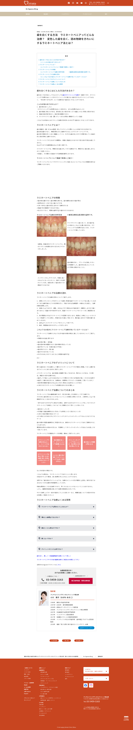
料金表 (25, 685)
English (26, 693)
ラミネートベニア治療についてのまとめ (52, 82)
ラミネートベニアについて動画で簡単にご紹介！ (57, 67)
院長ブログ (67, 668)
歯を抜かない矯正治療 (46, 689)
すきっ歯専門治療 (45, 691)
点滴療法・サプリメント (45, 711)
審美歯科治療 (44, 672)
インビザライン (65, 14)
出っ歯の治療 (44, 693)
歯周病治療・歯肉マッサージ (48, 700)
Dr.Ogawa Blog (32, 9)
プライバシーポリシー (29, 698)
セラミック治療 (44, 674)
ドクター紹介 (27, 672)
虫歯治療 (41, 704)
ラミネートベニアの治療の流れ (49, 74)
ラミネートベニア (45, 676)
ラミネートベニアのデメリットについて (52, 79)
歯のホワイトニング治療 (71, 95)
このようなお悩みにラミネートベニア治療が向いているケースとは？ (64, 77)
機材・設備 (27, 674)
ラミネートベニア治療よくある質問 (51, 84)
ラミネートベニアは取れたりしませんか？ (55, 506)
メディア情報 (27, 678)
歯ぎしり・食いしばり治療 (45, 708)
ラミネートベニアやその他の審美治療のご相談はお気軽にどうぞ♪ (58, 560)
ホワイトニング (44, 683)
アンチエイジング (87, 14)
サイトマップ (27, 700)
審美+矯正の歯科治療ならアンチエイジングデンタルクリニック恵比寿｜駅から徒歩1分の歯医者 (51, 656)
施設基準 (26, 676)
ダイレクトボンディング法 (47, 678)
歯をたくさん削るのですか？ (50, 528)
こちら (58, 565)
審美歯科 (28, 14)
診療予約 (26, 689)
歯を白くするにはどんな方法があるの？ (52, 60)
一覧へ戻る (66, 640)
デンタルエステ (43, 713)
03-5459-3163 (54, 579)
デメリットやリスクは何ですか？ (52, 549)
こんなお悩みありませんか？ (51, 62)
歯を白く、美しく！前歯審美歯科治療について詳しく (54, 556)
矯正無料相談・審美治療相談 (80, 580)
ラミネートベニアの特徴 (47, 69)
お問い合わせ (27, 691)
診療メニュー (42, 668)
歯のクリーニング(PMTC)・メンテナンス (51, 698)
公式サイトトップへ (86, 628)
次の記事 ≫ (79, 640)
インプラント (42, 706)
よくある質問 (27, 687)
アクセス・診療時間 (29, 682)
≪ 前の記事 (54, 640)
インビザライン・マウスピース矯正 (49, 687)
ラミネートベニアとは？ (47, 65)
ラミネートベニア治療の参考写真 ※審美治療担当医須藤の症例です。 (66, 72)
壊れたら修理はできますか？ (50, 517)
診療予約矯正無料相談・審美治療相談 (96, 670)
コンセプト (27, 670)
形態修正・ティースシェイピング (49, 680)
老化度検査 (42, 715)
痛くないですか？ (47, 538)
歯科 (106, 14)
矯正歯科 (46, 14)
